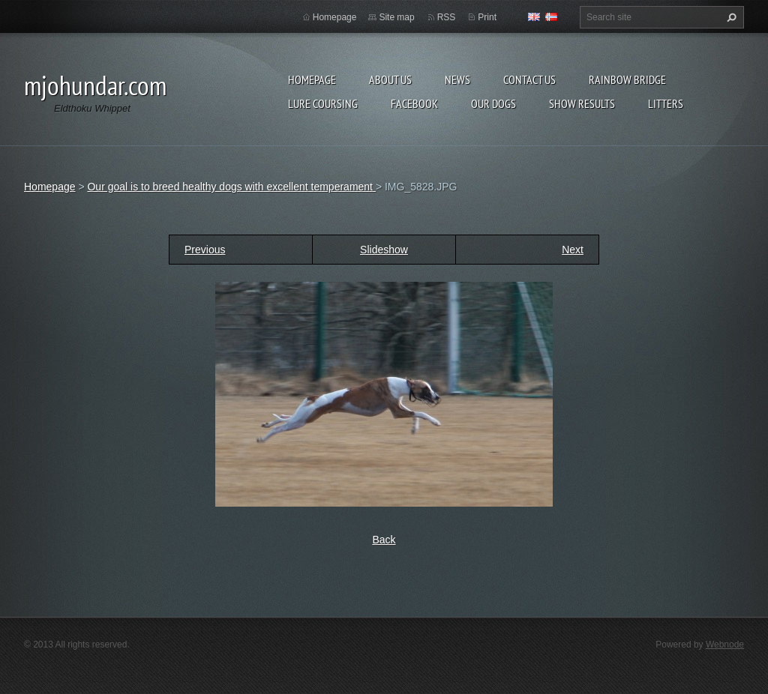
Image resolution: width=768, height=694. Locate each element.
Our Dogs (493, 103)
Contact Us (529, 79)
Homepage (312, 79)
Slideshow (384, 250)
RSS (446, 17)
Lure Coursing (323, 103)
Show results (582, 103)
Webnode (725, 644)
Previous (204, 250)
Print (487, 17)
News (457, 79)
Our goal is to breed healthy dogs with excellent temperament (231, 187)
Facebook (414, 103)
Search (729, 17)
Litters (665, 103)
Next (573, 250)
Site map (396, 17)
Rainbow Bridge (627, 79)
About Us (390, 79)
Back (383, 540)
